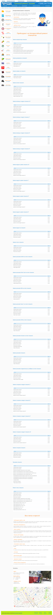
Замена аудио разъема (16, 267)
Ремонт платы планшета (18, 487)
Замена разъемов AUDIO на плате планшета (22, 256)
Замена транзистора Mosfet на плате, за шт (19, 509)
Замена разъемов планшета (19, 352)
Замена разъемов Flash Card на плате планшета (23, 272)
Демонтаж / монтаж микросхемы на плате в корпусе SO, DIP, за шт (23, 471)
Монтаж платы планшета (17, 92)
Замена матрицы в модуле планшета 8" (21, 132)
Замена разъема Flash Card (17, 283)
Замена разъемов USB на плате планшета (22, 319)
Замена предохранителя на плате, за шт (19, 505)
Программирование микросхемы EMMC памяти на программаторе (23, 477)
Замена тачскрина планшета (19, 447)
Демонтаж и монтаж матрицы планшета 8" (19, 143)
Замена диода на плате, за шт (17, 508)
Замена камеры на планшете (19, 71)
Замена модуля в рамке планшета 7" (21, 180)
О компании (5, 5)
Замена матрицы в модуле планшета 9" (21, 148)
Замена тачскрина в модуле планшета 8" (22, 400)
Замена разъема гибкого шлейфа (18, 379)
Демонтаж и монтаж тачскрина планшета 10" (19, 442)
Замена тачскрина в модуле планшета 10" (22, 431)
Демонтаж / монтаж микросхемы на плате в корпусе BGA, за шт (22, 501)
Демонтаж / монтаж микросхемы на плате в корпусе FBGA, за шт (22, 474)
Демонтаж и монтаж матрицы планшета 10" (19, 112)
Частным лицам (14, 5)
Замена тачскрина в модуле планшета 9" (22, 416)
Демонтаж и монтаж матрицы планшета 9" (19, 159)
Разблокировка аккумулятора (17, 346)
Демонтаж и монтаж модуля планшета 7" (19, 191)
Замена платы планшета (18, 242)
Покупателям (36, 612)
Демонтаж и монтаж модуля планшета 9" (19, 222)
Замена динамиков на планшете (20, 58)
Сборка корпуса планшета (17, 64)
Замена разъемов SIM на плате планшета (22, 288)
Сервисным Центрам (36, 5)
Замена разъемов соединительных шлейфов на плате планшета (27, 368)
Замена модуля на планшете (19, 227)
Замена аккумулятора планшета (20, 39)
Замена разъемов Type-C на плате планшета (22, 304)
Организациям (24, 5)
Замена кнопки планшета (18, 82)
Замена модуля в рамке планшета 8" (21, 196)
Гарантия (45, 613)
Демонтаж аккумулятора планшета (18, 47)
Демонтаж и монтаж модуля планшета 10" (19, 175)
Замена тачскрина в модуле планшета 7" (22, 384)
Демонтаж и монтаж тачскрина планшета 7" (19, 395)
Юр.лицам (40, 613)
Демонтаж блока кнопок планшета (18, 93)
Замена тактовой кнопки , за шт (18, 96)
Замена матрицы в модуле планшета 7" (21, 117)
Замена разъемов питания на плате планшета (23, 335)
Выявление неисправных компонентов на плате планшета (21, 470)
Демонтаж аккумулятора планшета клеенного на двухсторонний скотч (23, 50)
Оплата (45, 612)
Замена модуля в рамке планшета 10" (21, 164)
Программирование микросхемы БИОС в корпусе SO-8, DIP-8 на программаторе (25, 475)
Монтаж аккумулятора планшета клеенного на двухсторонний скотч (23, 51)
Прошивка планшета (17, 462)
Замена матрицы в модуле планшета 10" (21, 101)
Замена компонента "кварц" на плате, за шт (19, 502)
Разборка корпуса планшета (17, 44)
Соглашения (36, 613)
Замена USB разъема (16, 330)
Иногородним (47, 5)
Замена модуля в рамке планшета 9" (21, 212)
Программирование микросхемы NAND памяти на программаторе (22, 478)
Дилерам (40, 612)
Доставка (50, 613)
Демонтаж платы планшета (17, 90)
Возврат (50, 612)
